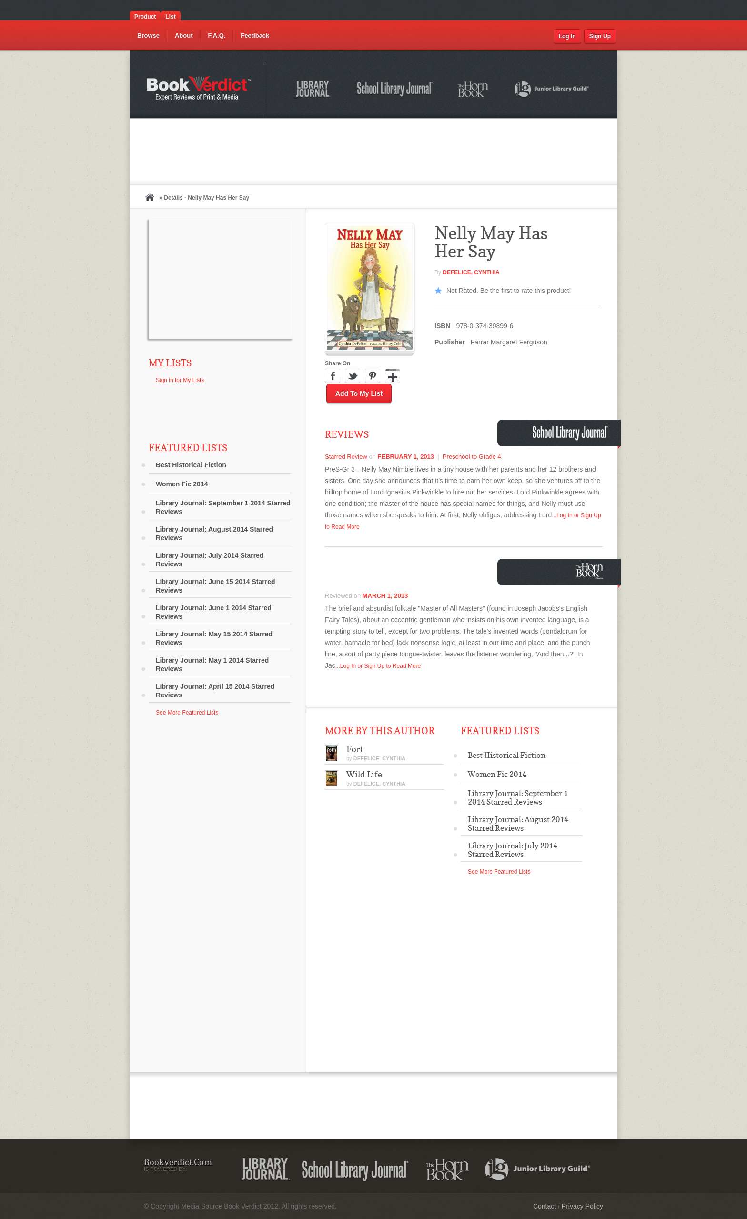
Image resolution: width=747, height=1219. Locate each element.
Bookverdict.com (200, 90)
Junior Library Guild (552, 90)
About (184, 35)
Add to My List (359, 393)
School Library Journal (395, 90)
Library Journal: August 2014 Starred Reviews (214, 533)
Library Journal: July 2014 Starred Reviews (209, 560)
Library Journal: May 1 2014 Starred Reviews (212, 664)
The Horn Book (473, 90)
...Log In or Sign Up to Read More (378, 666)
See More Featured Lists (187, 712)
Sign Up (600, 36)
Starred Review (346, 456)
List (170, 16)
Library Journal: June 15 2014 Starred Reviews (215, 586)
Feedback (255, 35)
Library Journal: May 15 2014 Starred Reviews (214, 638)
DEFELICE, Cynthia (471, 272)
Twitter (352, 376)
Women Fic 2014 (182, 484)
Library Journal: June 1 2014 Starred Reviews (214, 612)
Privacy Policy (582, 1206)
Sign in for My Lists (180, 380)
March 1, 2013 (385, 595)
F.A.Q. (217, 35)
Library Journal (314, 90)
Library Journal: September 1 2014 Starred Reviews (223, 507)
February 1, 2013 (406, 456)
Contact (544, 1206)
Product (145, 16)
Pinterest (372, 376)
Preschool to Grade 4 (472, 456)
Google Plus (392, 376)
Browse (148, 35)
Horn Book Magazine (592, 571)
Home (149, 197)
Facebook (332, 376)
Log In (567, 36)
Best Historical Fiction (191, 465)
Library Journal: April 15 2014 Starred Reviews (215, 691)
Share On (337, 363)
